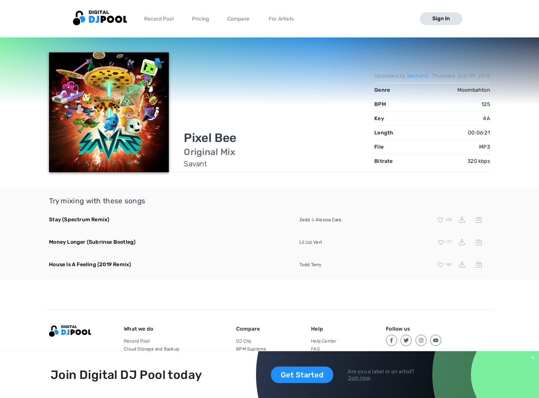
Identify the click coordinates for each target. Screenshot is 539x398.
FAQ (315, 349)
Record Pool (159, 19)
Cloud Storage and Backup (151, 349)
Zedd (304, 219)
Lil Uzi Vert (310, 242)
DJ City (243, 341)
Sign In (441, 18)
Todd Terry (310, 264)
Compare (238, 19)
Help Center (323, 341)
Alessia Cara (328, 219)
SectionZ (418, 76)
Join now (359, 378)
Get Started (302, 374)
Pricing (200, 19)
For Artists (281, 19)
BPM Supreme (251, 349)
